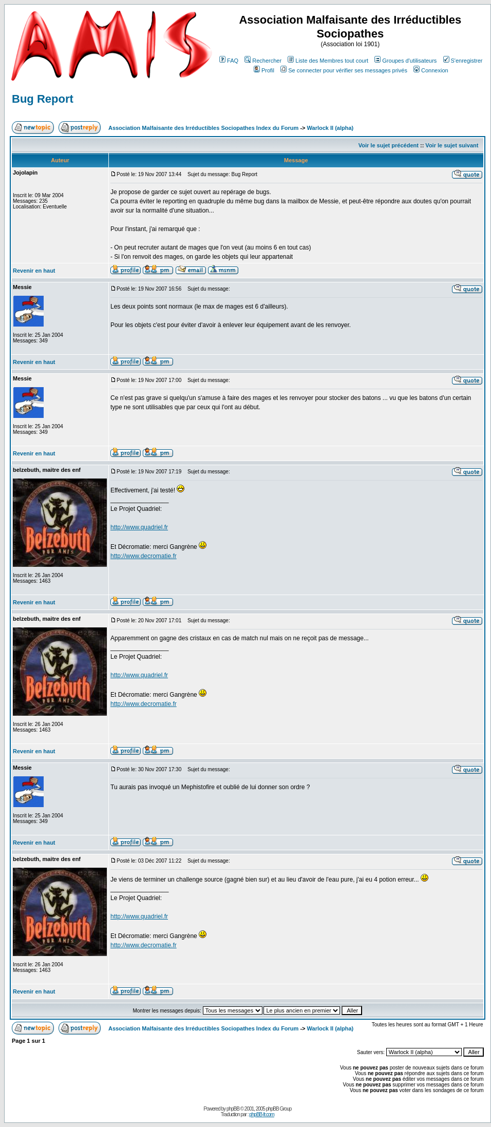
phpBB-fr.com (261, 1114)
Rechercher (262, 61)
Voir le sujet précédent (388, 145)
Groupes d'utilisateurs (405, 61)
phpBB (232, 1109)
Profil (264, 70)
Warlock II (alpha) (330, 128)
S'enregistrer (463, 61)
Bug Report (42, 98)
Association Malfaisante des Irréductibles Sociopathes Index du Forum (203, 128)
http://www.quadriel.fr (139, 527)
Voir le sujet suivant (451, 145)
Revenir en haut (34, 271)
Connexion (430, 70)
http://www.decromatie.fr (143, 556)
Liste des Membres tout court (328, 61)
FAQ (228, 61)
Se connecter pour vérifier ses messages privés (343, 70)
